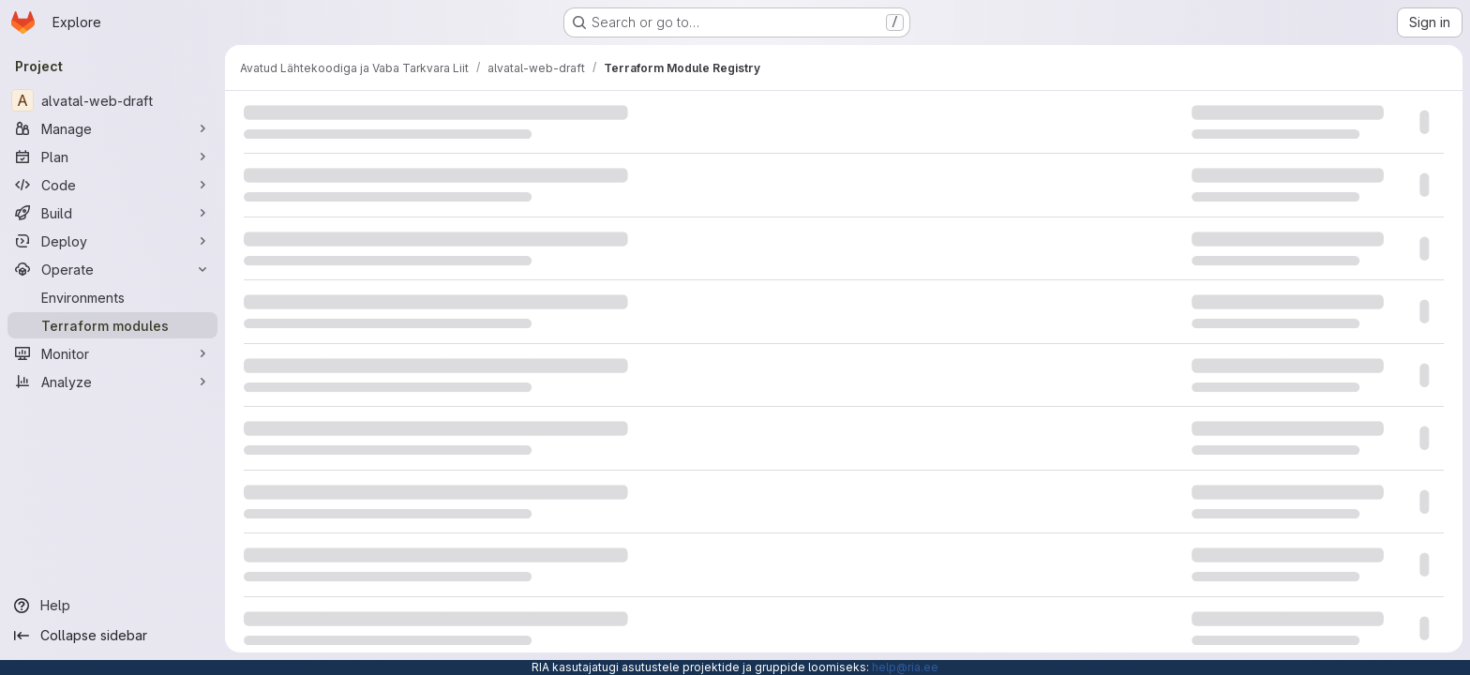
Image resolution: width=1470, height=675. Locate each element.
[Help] (113, 605)
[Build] (113, 213)
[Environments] (113, 297)
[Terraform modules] (113, 325)
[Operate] (113, 269)
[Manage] (113, 128)
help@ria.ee (905, 667)
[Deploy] (113, 241)
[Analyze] (113, 381)
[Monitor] (113, 353)
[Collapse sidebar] (113, 635)
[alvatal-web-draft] (113, 100)
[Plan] (113, 156)
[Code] (113, 185)
